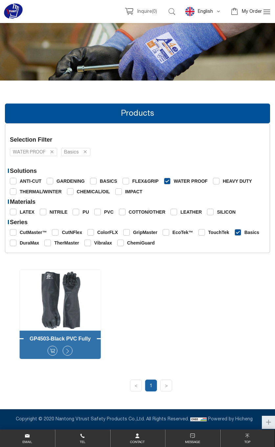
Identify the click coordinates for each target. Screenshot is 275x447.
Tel (82, 442)
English (199, 11)
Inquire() (147, 11)
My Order (252, 11)
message (192, 442)
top (247, 442)
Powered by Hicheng (231, 419)
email (27, 442)
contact (137, 442)
